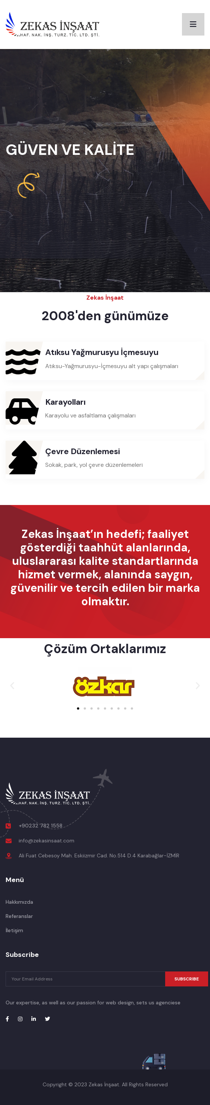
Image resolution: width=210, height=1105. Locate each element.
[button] (12, 685)
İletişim (14, 930)
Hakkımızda (19, 902)
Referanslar (19, 916)
